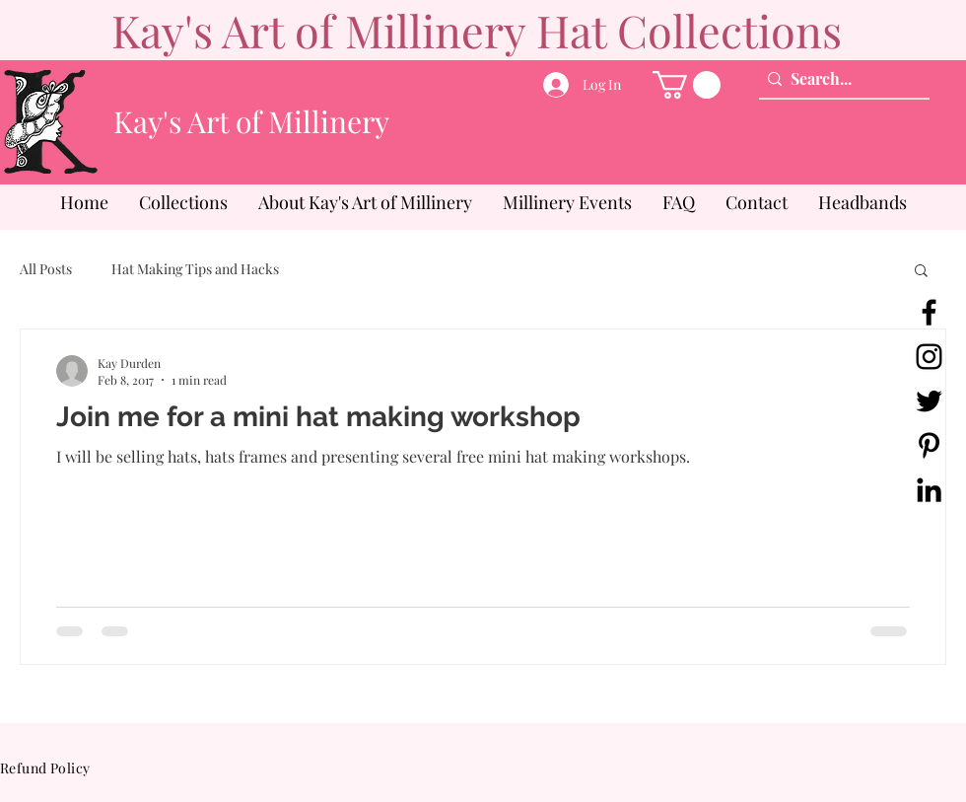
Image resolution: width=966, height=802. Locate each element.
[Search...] (839, 79)
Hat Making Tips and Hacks (195, 268)
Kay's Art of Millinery (251, 121)
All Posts (46, 268)
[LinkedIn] (929, 490)
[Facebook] (929, 312)
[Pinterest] (929, 445)
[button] (687, 85)
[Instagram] (929, 356)
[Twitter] (929, 401)
